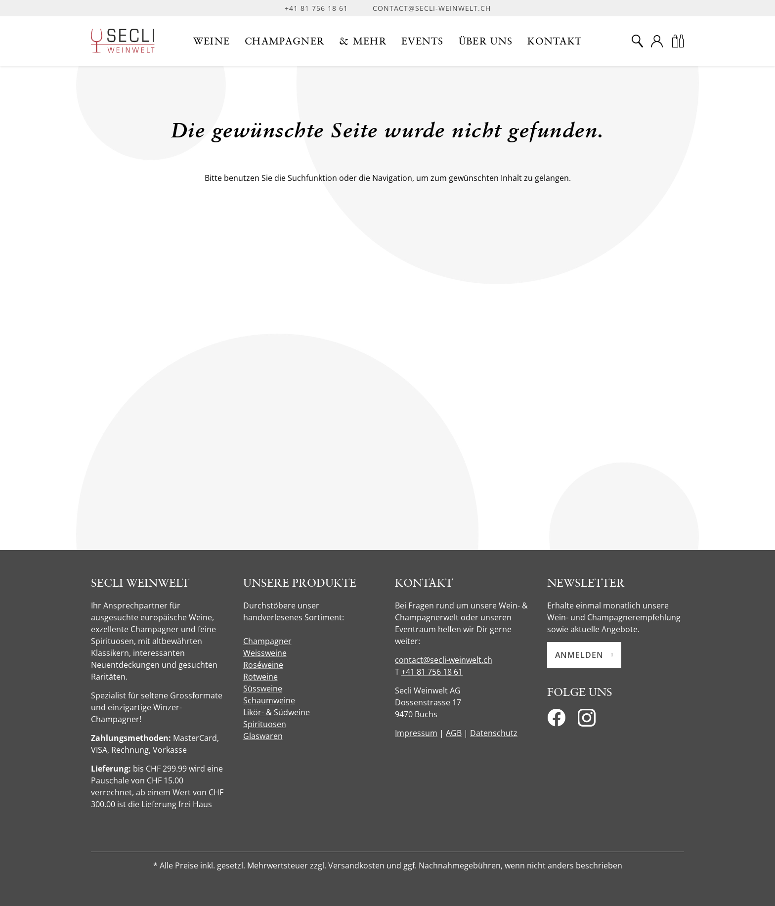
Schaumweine (269, 700)
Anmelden (584, 654)
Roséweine (263, 664)
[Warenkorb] (677, 41)
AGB (454, 733)
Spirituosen (264, 724)
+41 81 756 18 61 (316, 8)
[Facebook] (556, 721)
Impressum (416, 733)
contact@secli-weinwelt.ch (432, 8)
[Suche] (637, 41)
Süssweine (262, 688)
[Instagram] (586, 721)
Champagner (267, 641)
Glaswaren (263, 736)
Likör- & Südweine (276, 712)
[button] (211, 41)
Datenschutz (493, 733)
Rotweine (260, 676)
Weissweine (265, 652)
